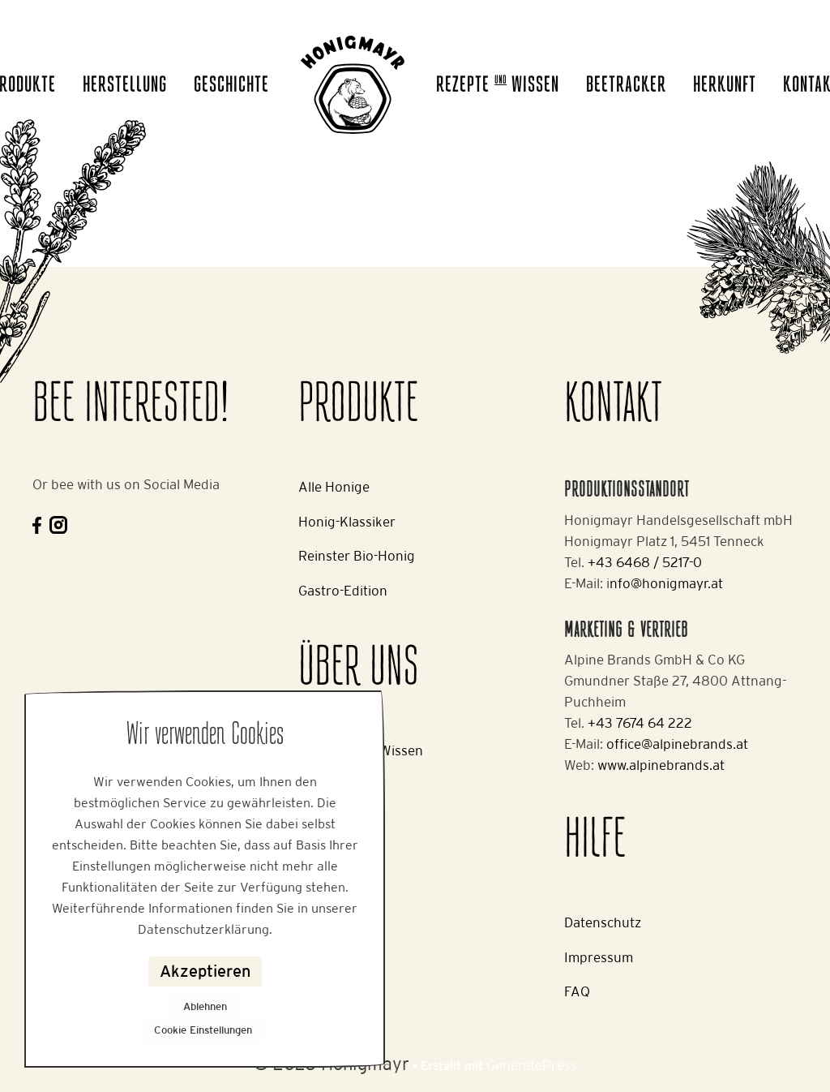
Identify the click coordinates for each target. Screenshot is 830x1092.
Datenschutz (602, 922)
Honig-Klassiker (347, 522)
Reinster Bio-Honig (356, 556)
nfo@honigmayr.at (666, 583)
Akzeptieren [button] (205, 970)
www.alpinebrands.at (661, 765)
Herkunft (724, 86)
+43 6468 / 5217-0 (645, 562)
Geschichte (231, 86)
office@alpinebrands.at (677, 744)
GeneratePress (531, 1065)
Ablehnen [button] (205, 1006)
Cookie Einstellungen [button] (203, 1030)
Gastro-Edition (342, 591)
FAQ (577, 991)
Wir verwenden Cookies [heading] (205, 736)
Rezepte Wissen (497, 86)
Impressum (598, 957)
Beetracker (626, 86)
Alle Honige (334, 487)
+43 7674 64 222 (640, 723)
